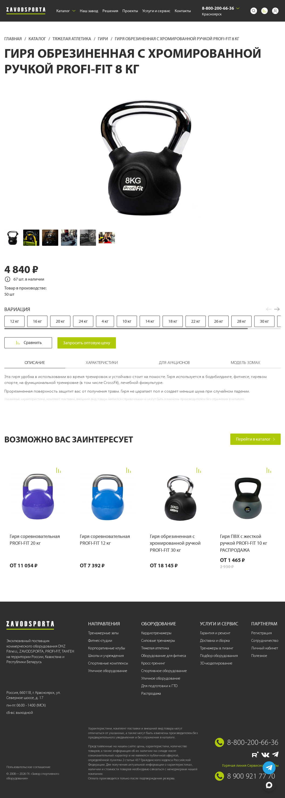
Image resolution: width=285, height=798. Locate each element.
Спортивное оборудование (164, 671)
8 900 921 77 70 (251, 776)
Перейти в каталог (255, 439)
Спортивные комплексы (108, 663)
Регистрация (261, 633)
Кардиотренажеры (156, 633)
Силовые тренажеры (158, 641)
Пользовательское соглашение (28, 767)
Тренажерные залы (103, 633)
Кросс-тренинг (153, 663)
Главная (13, 38)
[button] (277, 309)
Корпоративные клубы (106, 648)
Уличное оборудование (107, 671)
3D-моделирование (216, 663)
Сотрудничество (265, 641)
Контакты (183, 10)
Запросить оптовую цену (88, 342)
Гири (103, 38)
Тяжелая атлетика (72, 38)
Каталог (65, 10)
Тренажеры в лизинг (216, 648)
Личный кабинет (264, 648)
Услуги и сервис (156, 10)
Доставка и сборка (215, 641)
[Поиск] (253, 11)
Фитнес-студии (100, 641)
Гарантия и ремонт (215, 633)
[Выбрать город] (237, 8)
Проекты (130, 10)
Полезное (259, 656)
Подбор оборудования (219, 656)
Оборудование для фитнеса (163, 656)
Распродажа (151, 693)
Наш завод (89, 10)
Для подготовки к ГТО (159, 686)
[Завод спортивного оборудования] (25, 11)
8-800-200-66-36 (218, 8)
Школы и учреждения (106, 656)
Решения (110, 10)
